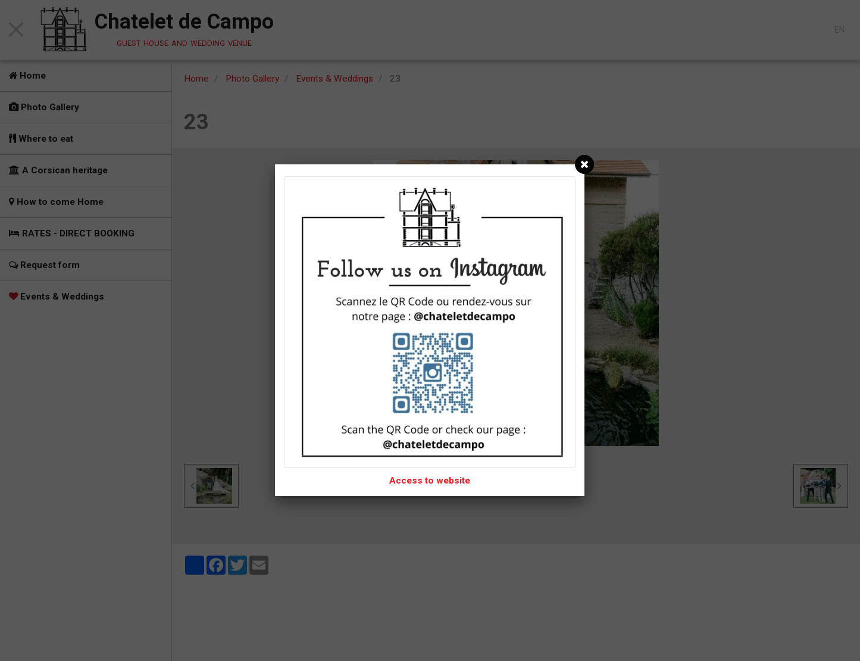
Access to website (429, 480)
